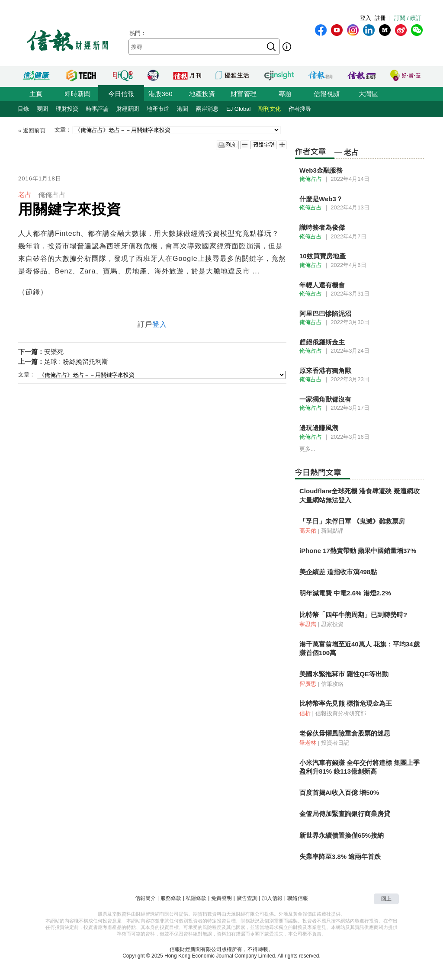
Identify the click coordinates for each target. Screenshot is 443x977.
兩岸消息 (207, 109)
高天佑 (307, 530)
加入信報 (272, 898)
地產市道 (158, 109)
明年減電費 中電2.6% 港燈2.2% (345, 593)
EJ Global (238, 109)
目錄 (23, 109)
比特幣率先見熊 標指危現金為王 (345, 703)
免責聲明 (221, 898)
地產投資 (202, 93)
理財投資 (67, 109)
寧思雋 (307, 624)
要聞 (42, 109)
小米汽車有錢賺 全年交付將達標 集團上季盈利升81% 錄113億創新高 (359, 767)
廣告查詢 (247, 898)
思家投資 (332, 624)
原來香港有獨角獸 (325, 370)
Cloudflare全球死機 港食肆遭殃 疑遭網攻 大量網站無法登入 (359, 495)
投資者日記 (335, 742)
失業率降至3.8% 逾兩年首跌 (340, 856)
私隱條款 (196, 898)
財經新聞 (127, 109)
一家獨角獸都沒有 (325, 399)
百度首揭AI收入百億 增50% (339, 792)
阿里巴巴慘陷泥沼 (325, 313)
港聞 (182, 109)
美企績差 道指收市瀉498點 (338, 571)
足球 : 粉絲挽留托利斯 (76, 361)
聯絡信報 (297, 898)
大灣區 (368, 93)
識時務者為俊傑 (322, 227)
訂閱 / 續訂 (407, 18)
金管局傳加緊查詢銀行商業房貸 (344, 813)
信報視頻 (327, 93)
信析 (305, 713)
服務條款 (171, 898)
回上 (386, 899)
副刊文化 (269, 109)
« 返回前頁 (31, 130)
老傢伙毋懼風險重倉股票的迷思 (344, 733)
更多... (307, 449)
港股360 (160, 93)
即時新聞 (77, 93)
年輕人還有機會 (322, 285)
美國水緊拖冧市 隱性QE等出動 (343, 674)
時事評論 (97, 109)
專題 (285, 93)
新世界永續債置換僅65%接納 (341, 835)
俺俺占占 (52, 194)
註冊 (380, 18)
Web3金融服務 (321, 170)
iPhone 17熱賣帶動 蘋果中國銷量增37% (357, 550)
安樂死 (54, 351)
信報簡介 (145, 898)
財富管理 (244, 93)
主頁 (35, 93)
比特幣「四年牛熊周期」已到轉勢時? (353, 614)
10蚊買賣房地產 (322, 256)
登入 (365, 18)
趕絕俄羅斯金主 (322, 342)
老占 (25, 194)
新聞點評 (332, 530)
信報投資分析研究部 (340, 713)
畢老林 (307, 742)
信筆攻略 (332, 684)
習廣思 (307, 684)
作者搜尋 (300, 109)
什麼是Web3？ (321, 198)
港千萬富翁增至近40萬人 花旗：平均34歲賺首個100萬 (359, 648)
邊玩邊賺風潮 (318, 427)
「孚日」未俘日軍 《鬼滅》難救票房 (352, 521)
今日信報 (121, 93)
